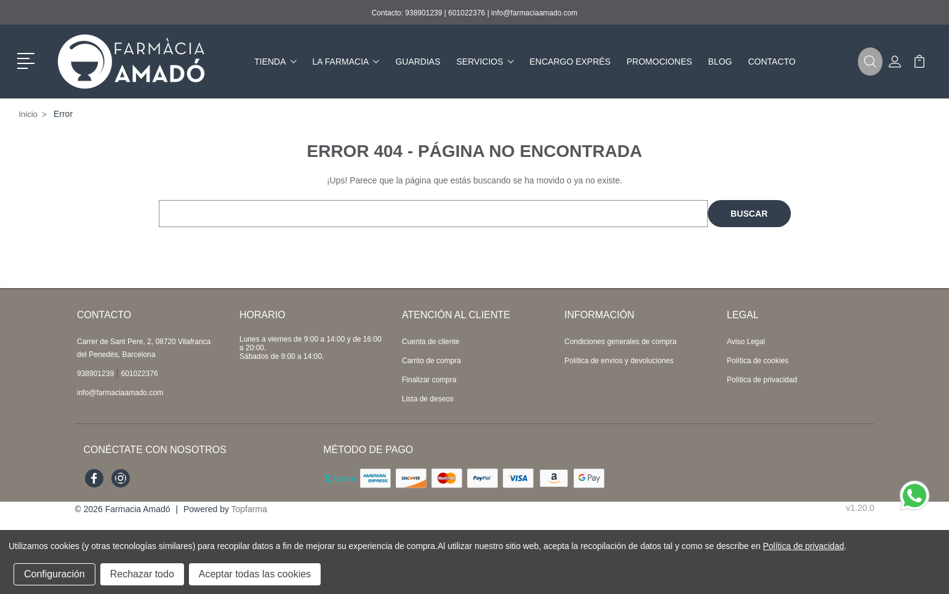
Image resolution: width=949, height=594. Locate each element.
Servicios (485, 61)
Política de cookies (757, 360)
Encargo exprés (570, 61)
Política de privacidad (762, 379)
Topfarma (249, 509)
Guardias (417, 61)
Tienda (275, 61)
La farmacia (346, 61)
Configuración (54, 574)
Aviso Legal (746, 341)
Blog (720, 61)
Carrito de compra (431, 360)
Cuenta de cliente (430, 341)
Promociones (659, 61)
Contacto (771, 61)
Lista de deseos (428, 399)
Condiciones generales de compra (620, 341)
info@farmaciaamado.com (534, 13)
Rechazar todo (142, 574)
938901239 (423, 13)
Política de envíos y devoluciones (618, 360)
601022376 (466, 13)
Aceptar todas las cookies (255, 574)
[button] (28, 60)
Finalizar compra (429, 379)
